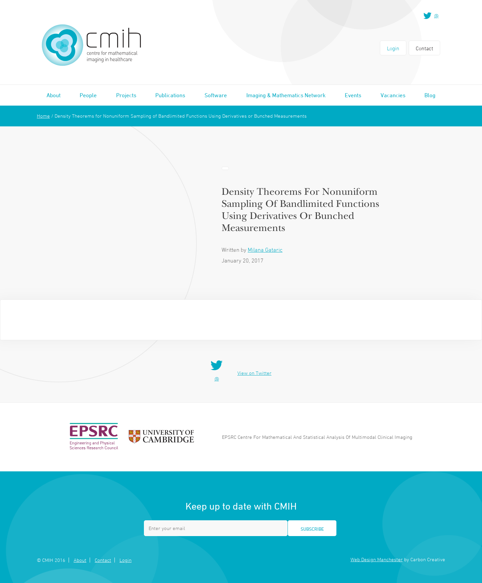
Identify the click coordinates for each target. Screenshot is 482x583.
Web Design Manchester (376, 559)
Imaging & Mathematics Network (286, 95)
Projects (126, 95)
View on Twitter (254, 373)
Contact (424, 48)
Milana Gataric (265, 249)
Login (393, 48)
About (54, 95)
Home (43, 116)
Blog (429, 95)
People (88, 95)
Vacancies (393, 95)
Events (353, 95)
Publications (170, 95)
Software (216, 95)
